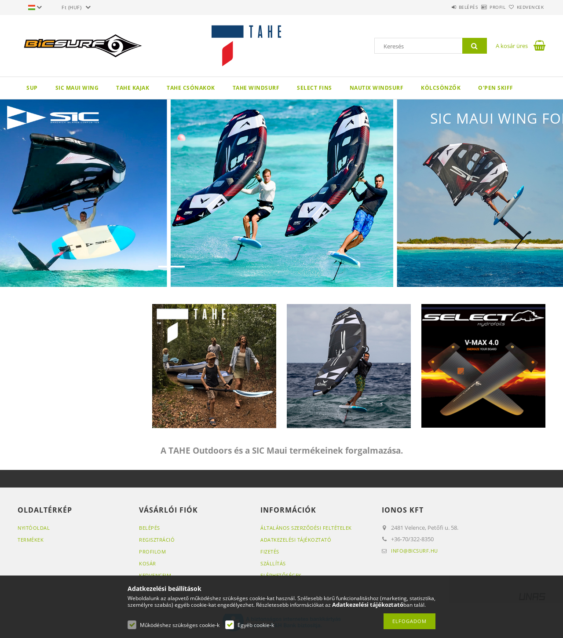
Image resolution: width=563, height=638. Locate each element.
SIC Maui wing (77, 88)
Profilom (152, 551)
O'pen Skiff (495, 88)
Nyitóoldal (34, 527)
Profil (483, 7)
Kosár (147, 563)
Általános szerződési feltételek (306, 527)
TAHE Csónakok (191, 88)
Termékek (31, 539)
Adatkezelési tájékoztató (295, 539)
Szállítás (273, 563)
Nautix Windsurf (377, 88)
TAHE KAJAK (132, 88)
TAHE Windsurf (256, 88)
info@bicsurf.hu (414, 550)
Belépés (443, 7)
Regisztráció (157, 539)
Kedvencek (525, 7)
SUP (32, 88)
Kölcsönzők (441, 88)
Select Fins (314, 88)
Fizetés (269, 551)
